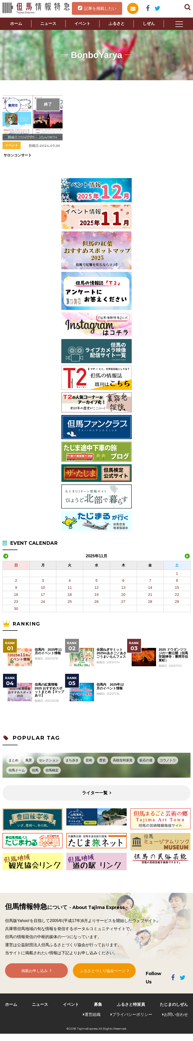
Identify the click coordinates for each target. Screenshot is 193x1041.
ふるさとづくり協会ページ (102, 972)
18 (70, 594)
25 (70, 601)
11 (70, 587)
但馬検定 (52, 770)
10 (43, 587)
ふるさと (117, 23)
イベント (82, 23)
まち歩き (72, 760)
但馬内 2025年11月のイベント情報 (48, 651)
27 (123, 601)
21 (150, 594)
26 (96, 601)
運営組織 (92, 1014)
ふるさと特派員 (131, 1004)
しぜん (149, 23)
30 (16, 608)
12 (96, 587)
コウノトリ (168, 760)
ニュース (48, 23)
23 (16, 601)
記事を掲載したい (100, 8)
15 (177, 587)
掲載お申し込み (35, 972)
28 (150, 601)
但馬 (35, 770)
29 (177, 601)
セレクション (49, 760)
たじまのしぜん (174, 1004)
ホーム (16, 23)
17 (43, 594)
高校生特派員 (122, 760)
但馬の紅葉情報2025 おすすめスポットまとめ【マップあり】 (49, 690)
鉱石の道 (146, 760)
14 (150, 587)
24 (43, 601)
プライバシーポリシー (132, 1014)
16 (16, 594)
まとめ (13, 760)
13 (123, 587)
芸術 (89, 760)
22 (177, 594)
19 (96, 594)
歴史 (102, 760)
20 (123, 594)
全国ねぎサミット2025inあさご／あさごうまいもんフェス (111, 653)
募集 (98, 1004)
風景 (28, 760)
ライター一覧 (95, 792)
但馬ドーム (17, 770)
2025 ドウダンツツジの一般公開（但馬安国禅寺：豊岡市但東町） (173, 655)
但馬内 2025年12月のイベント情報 (110, 686)
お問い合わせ (176, 1014)
